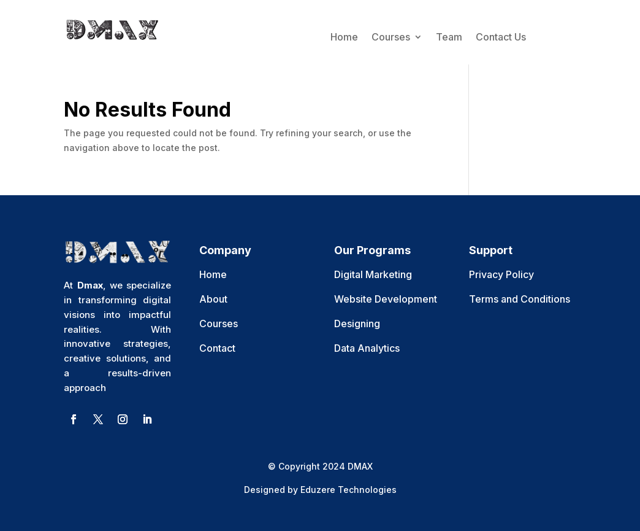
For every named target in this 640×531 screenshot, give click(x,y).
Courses (390, 37)
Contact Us (501, 37)
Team (449, 37)
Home (344, 37)
